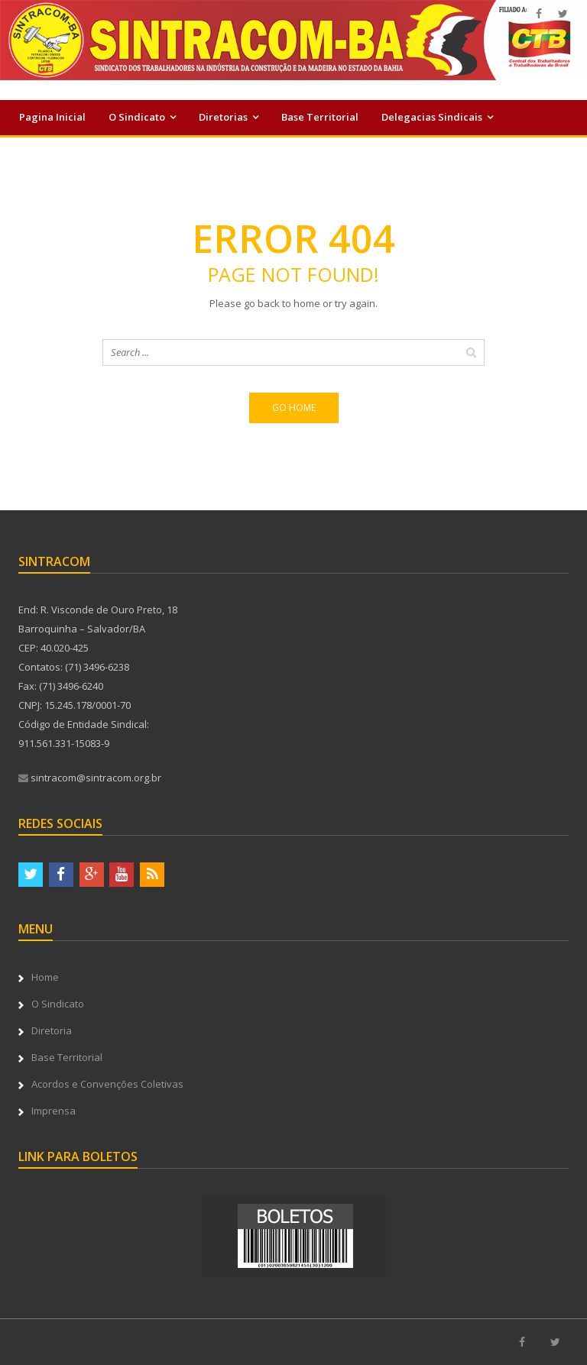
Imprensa (296, 150)
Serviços (218, 150)
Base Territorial (319, 117)
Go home (294, 407)
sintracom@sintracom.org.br (89, 777)
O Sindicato (137, 117)
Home (45, 977)
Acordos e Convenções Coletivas (97, 150)
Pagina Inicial (52, 117)
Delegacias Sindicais (431, 117)
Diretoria (51, 1030)
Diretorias (223, 117)
